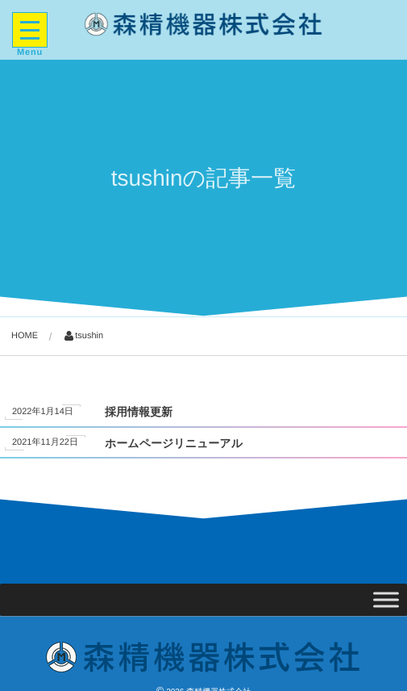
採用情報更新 (138, 411)
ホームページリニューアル (174, 443)
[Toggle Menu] (386, 599)
